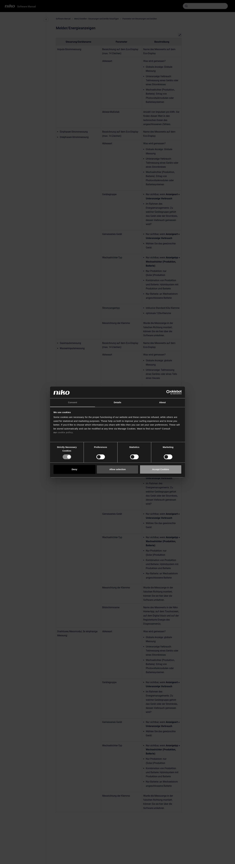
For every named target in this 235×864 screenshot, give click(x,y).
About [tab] (162, 402)
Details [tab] (117, 402)
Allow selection (117, 469)
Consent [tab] (72, 402)
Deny (74, 469)
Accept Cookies (160, 469)
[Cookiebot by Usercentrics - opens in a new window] (168, 392)
